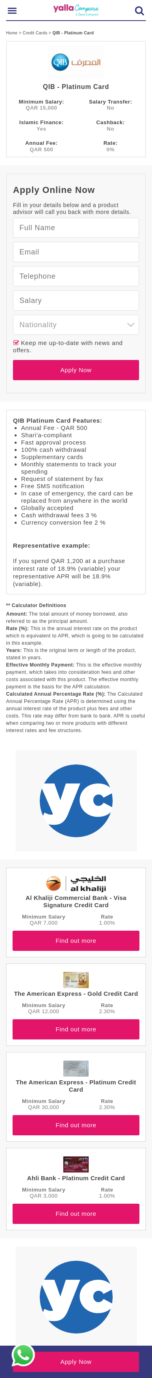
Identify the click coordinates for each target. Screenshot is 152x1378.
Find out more (76, 940)
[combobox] (76, 325)
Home (12, 33)
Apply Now (76, 369)
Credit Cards (36, 33)
